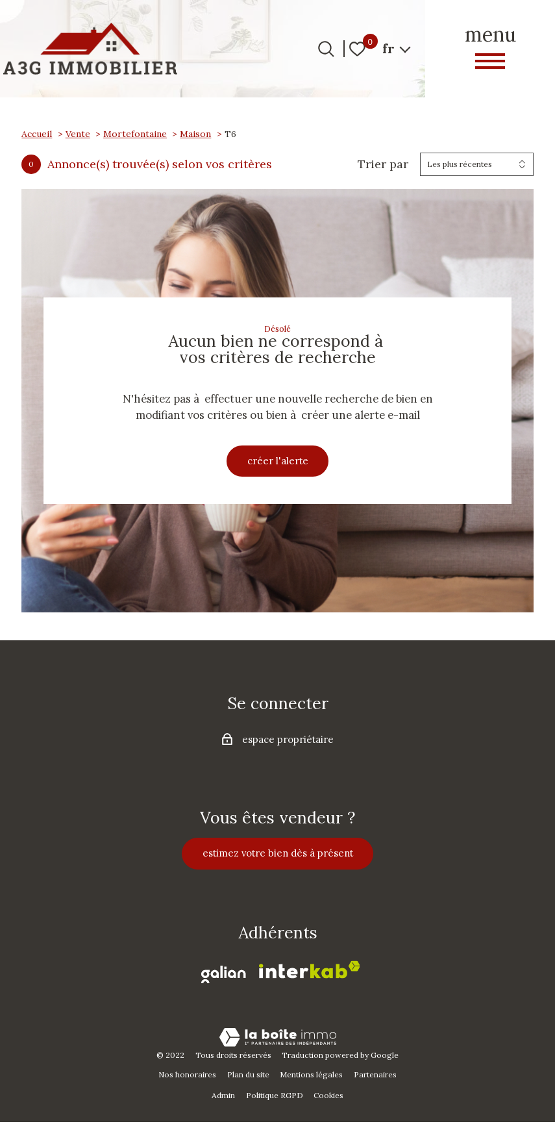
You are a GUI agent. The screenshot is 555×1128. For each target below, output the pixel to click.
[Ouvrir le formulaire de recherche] (326, 49)
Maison (195, 134)
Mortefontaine (135, 134)
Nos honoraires (187, 1081)
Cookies (328, 1102)
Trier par (383, 164)
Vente (78, 134)
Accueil (36, 134)
